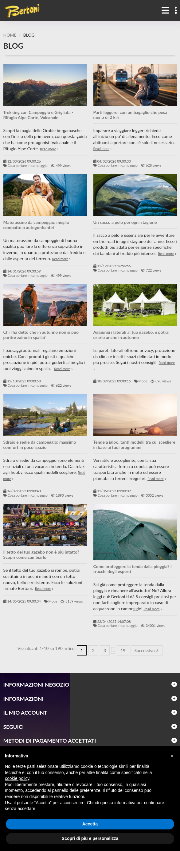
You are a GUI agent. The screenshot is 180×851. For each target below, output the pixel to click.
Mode (143, 381)
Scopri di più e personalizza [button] (90, 838)
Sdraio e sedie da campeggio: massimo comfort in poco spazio (39, 444)
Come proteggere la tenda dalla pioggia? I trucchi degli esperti (132, 569)
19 (122, 650)
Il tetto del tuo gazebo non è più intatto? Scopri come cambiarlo (41, 554)
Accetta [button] (90, 823)
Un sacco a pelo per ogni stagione (125, 222)
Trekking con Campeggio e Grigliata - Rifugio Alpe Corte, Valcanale (38, 115)
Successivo (147, 650)
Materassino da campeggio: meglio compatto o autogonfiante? (36, 225)
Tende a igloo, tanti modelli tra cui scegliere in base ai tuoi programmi (134, 444)
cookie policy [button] (17, 778)
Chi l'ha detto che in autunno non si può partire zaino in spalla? (41, 334)
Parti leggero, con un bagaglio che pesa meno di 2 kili (130, 115)
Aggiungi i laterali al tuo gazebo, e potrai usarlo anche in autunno (131, 334)
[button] (172, 756)
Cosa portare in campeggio (27, 165)
